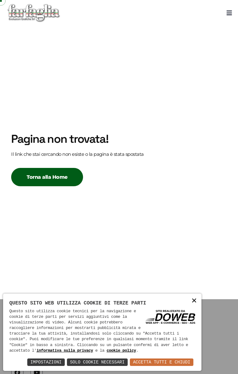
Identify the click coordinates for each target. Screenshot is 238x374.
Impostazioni (46, 362)
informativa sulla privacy (65, 351)
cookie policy (121, 351)
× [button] (194, 301)
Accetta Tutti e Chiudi (161, 362)
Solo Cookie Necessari (97, 362)
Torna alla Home (47, 177)
